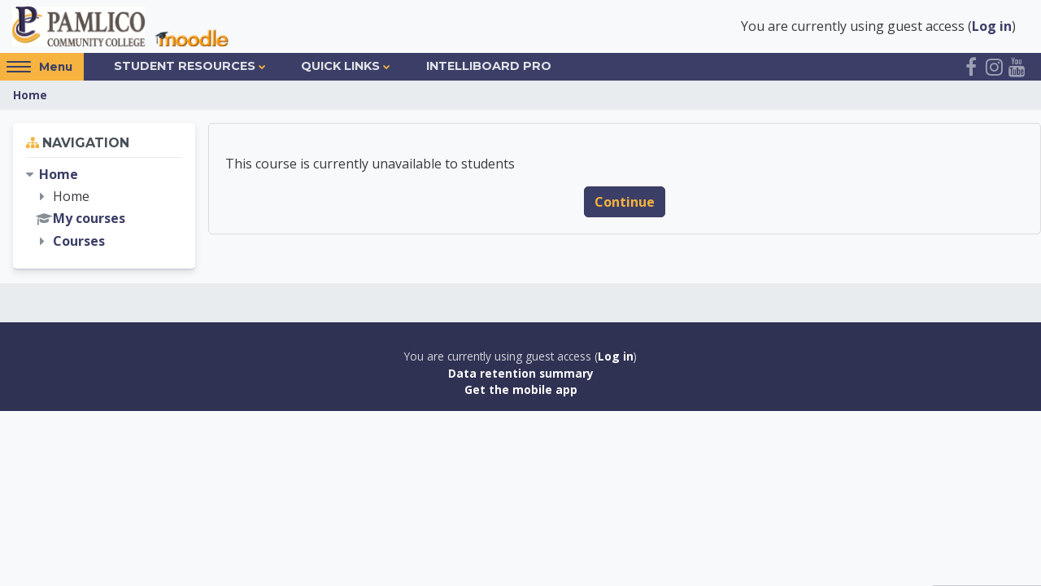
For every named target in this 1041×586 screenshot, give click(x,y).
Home (30, 95)
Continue (625, 202)
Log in (992, 26)
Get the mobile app (520, 389)
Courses (79, 241)
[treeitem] (104, 208)
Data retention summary (521, 373)
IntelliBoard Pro (488, 66)
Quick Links (340, 66)
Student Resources (184, 66)
